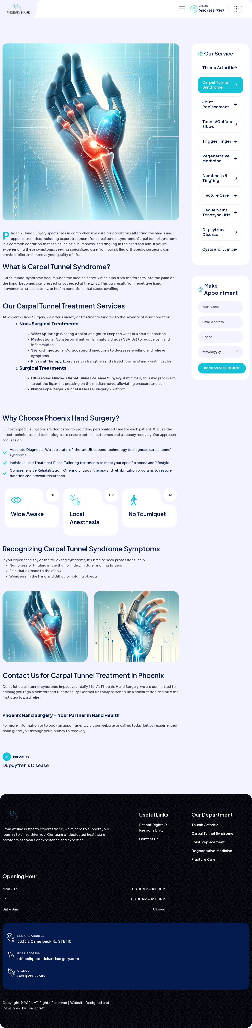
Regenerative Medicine (215, 158)
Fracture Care (215, 195)
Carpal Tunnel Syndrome (215, 85)
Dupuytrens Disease (213, 232)
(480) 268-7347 (211, 10)
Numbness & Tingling (215, 178)
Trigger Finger (216, 141)
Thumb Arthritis (218, 67)
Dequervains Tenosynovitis (216, 212)
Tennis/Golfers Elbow (217, 124)
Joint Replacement (215, 104)
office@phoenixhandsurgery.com (48, 959)
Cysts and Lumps (218, 249)
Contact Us (148, 839)
